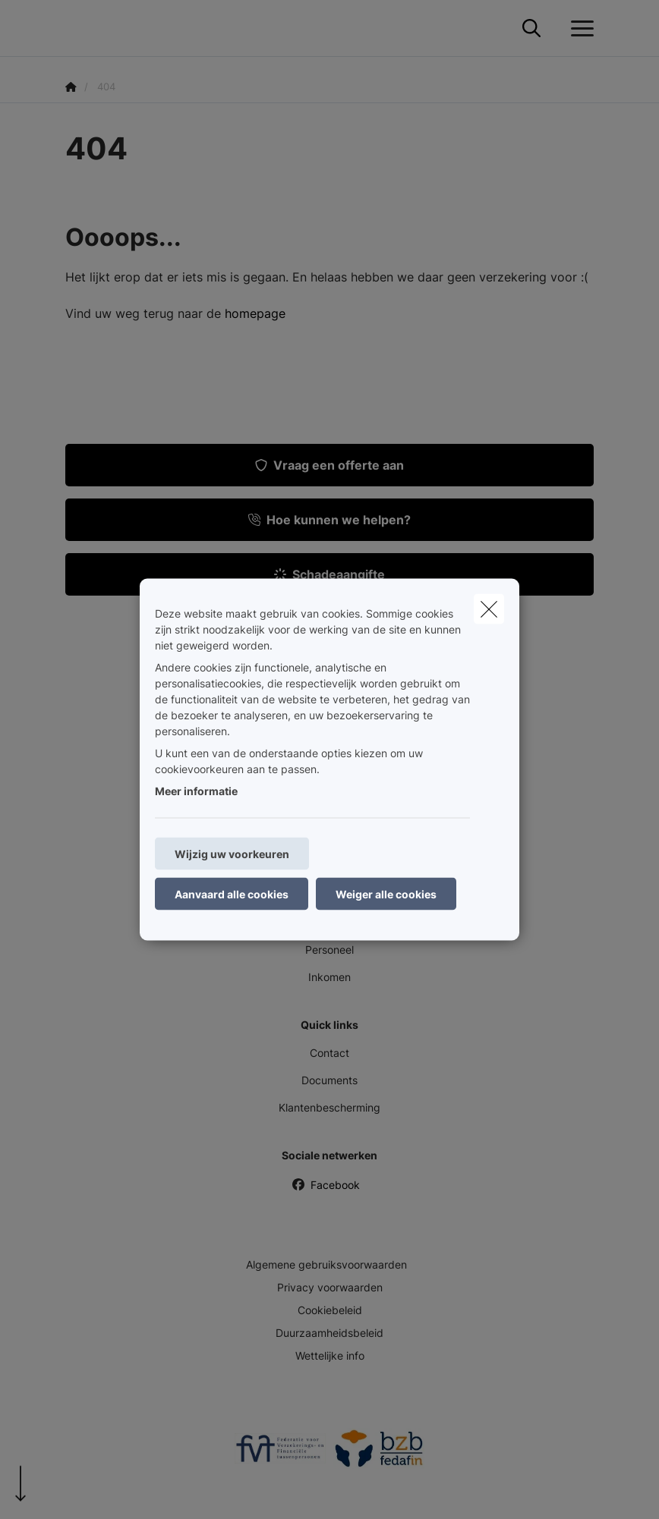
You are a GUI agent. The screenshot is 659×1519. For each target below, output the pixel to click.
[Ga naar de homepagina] (74, 28)
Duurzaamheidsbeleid (329, 1332)
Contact (329, 1052)
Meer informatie (196, 791)
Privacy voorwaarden (330, 1287)
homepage (255, 313)
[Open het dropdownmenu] (578, 28)
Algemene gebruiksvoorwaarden (326, 1264)
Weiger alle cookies (386, 894)
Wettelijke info (329, 1355)
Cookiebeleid (330, 1310)
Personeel (329, 949)
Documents (329, 1080)
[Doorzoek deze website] (531, 28)
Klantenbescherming (329, 1107)
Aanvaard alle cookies (232, 894)
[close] (489, 609)
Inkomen (329, 976)
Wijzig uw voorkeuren (232, 854)
